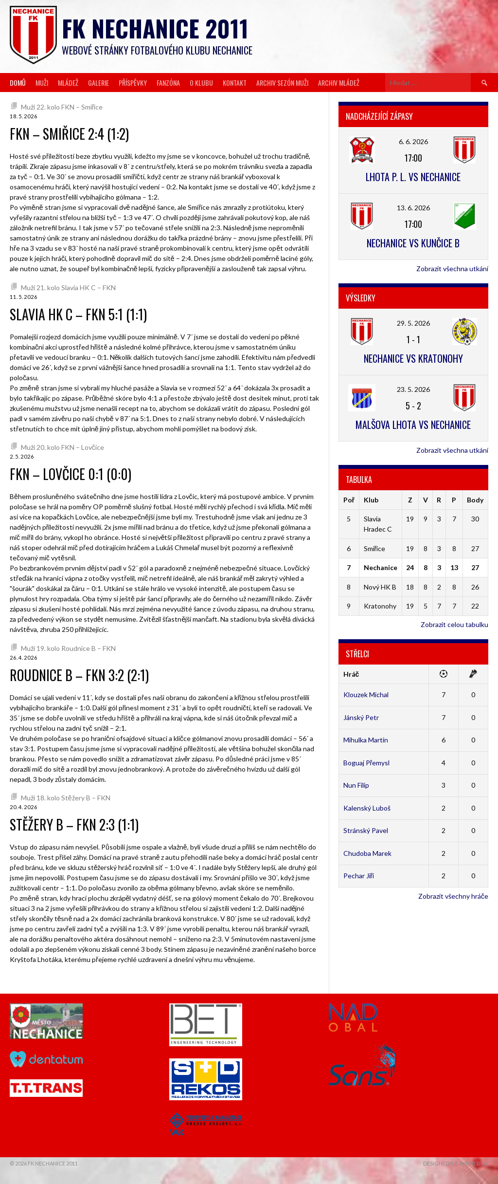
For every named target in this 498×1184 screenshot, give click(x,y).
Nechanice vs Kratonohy (413, 358)
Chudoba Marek (367, 853)
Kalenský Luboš (367, 808)
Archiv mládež (338, 82)
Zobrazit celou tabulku (454, 624)
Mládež (68, 82)
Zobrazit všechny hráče (453, 896)
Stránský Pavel (365, 830)
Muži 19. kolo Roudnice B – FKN (68, 648)
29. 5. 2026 (413, 323)
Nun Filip (356, 785)
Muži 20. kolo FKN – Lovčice (62, 447)
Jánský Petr (361, 717)
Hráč (351, 674)
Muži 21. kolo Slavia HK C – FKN (68, 287)
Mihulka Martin (365, 740)
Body (475, 500)
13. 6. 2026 (413, 208)
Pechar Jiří (358, 875)
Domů (18, 82)
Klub (371, 500)
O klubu (201, 82)
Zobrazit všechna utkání (452, 268)
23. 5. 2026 (413, 389)
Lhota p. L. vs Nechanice (413, 176)
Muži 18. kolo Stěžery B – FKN (65, 798)
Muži (42, 82)
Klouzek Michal (366, 694)
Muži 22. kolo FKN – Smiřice (62, 107)
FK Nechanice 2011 (155, 28)
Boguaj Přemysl (366, 762)
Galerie (98, 82)
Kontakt (235, 82)
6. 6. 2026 (413, 141)
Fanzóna (168, 82)
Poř (349, 500)
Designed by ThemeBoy (455, 1163)
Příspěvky (133, 82)
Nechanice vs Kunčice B (413, 243)
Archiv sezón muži (282, 82)
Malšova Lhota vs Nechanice (413, 424)
